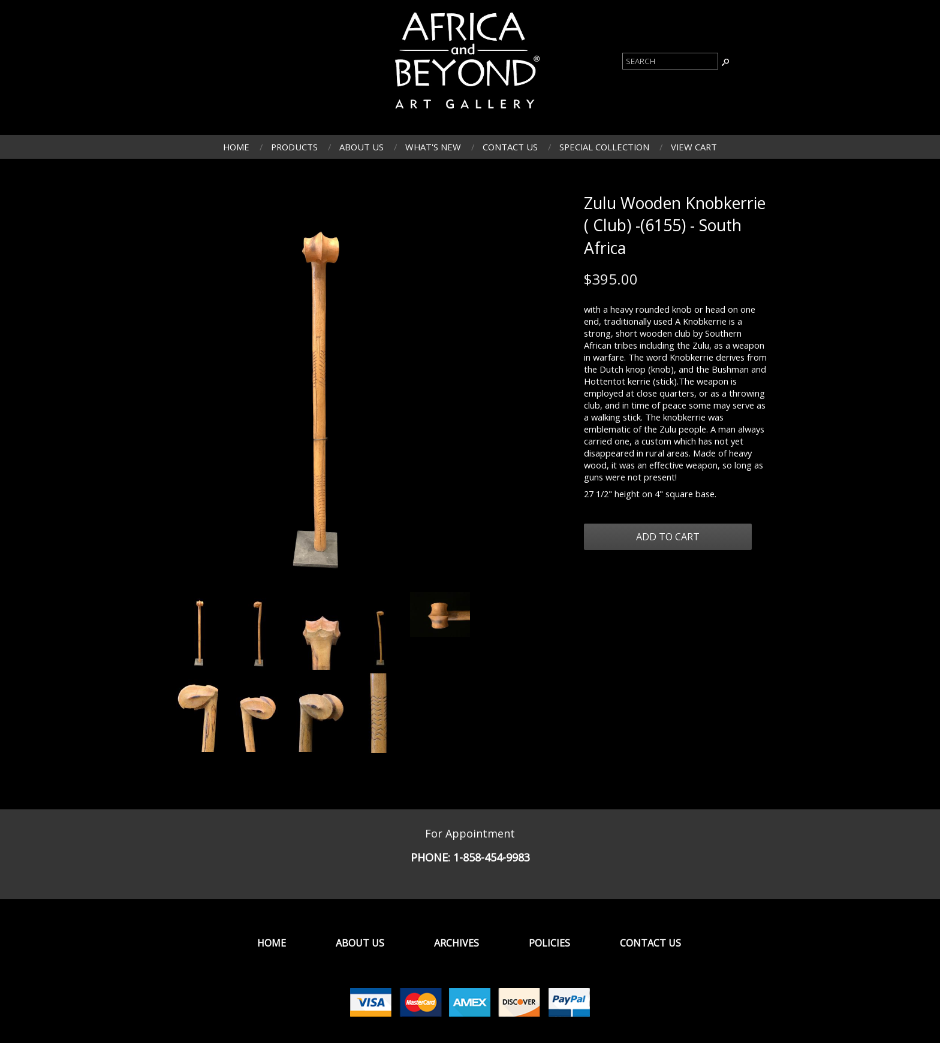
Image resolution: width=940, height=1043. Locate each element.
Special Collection (604, 147)
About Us (361, 147)
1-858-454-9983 (491, 857)
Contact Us (510, 147)
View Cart (694, 147)
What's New (433, 147)
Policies (549, 943)
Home (236, 147)
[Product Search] (670, 61)
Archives (456, 943)
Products (294, 147)
